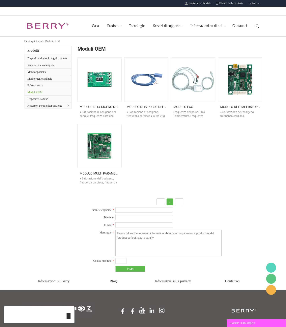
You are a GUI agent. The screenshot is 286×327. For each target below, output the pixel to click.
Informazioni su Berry (54, 281)
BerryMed (271, 268)
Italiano (252, 3)
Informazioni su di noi (206, 26)
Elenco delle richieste (231, 3)
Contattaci (239, 26)
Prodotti (113, 26)
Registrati (194, 3)
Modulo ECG (183, 107)
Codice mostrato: (103, 260)
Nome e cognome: (103, 209)
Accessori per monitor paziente (44, 105)
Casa (95, 26)
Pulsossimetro (35, 85)
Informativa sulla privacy (173, 281)
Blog (113, 281)
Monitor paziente (36, 71)
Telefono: (109, 217)
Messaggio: (107, 232)
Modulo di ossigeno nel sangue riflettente (116, 107)
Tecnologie (137, 26)
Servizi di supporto (166, 26)
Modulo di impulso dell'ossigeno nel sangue (164, 107)
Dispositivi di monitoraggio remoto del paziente (47, 59)
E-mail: (109, 225)
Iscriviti (207, 3)
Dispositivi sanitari (37, 98)
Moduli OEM (52, 41)
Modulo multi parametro (101, 173)
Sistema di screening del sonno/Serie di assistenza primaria (46, 66)
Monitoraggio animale (39, 78)
